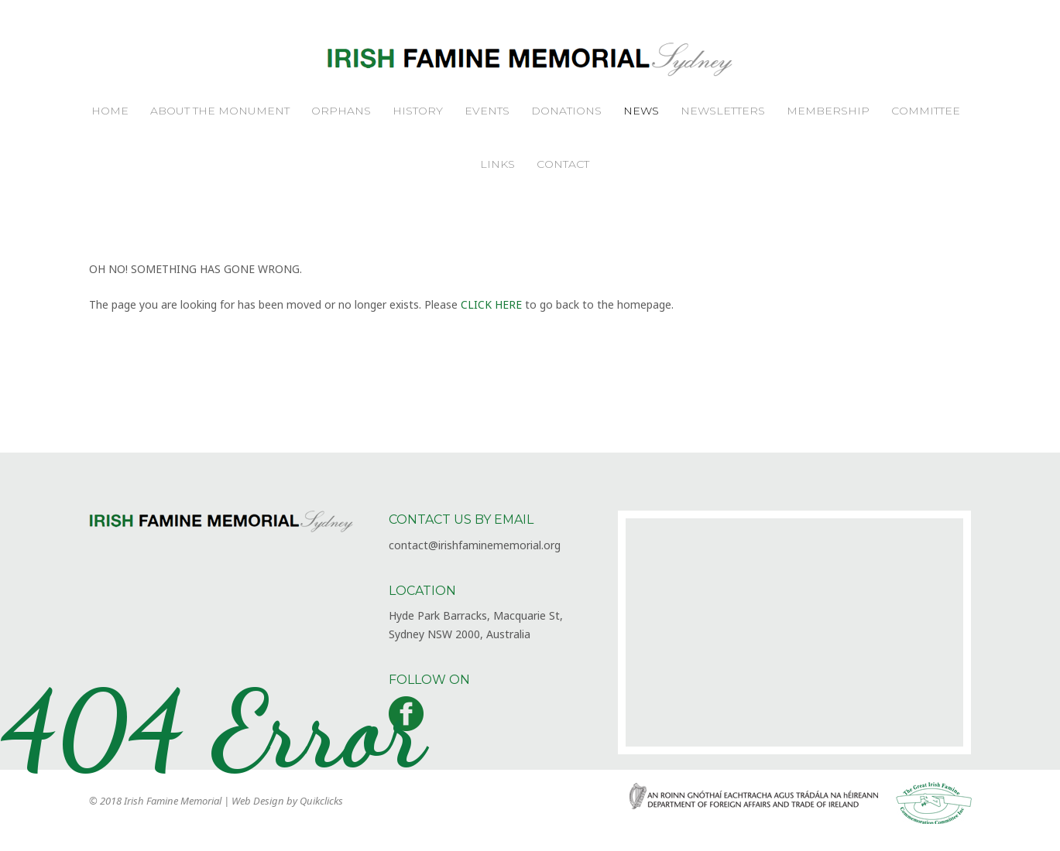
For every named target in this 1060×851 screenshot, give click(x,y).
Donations (566, 111)
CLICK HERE (491, 304)
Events (487, 111)
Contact (563, 164)
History (418, 111)
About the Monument (220, 111)
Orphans (341, 111)
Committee (925, 111)
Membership (828, 111)
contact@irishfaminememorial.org (475, 545)
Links (497, 164)
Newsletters (723, 111)
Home (110, 111)
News (641, 111)
